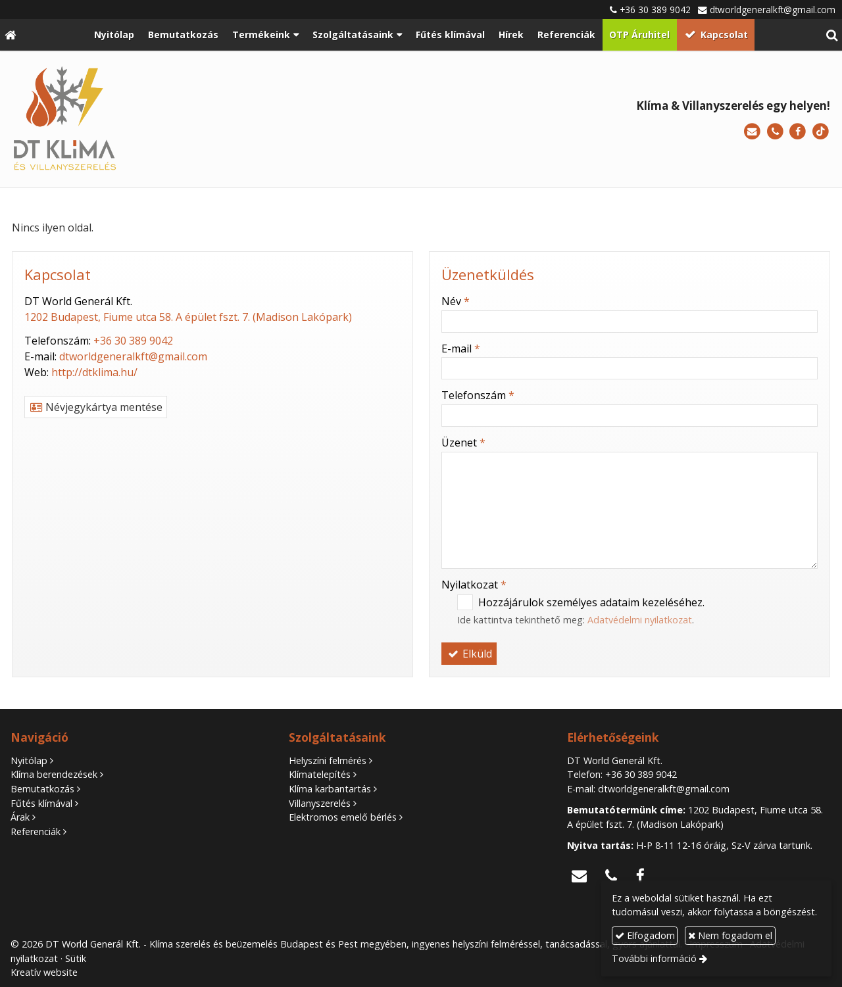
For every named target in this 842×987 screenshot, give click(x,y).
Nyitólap (29, 760)
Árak (20, 817)
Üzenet (463, 442)
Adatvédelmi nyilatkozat (639, 620)
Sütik (75, 958)
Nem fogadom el (730, 935)
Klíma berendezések (54, 774)
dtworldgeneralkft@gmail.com (772, 9)
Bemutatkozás (42, 788)
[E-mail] (752, 131)
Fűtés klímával (41, 803)
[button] (832, 35)
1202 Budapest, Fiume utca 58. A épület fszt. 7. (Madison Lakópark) (188, 317)
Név (455, 301)
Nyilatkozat (474, 584)
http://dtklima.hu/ (94, 372)
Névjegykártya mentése (95, 407)
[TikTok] (820, 131)
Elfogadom (645, 935)
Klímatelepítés (320, 774)
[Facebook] (797, 131)
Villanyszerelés (320, 803)
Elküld (469, 653)
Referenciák (36, 831)
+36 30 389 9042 (655, 9)
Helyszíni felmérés (327, 760)
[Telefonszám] (775, 131)
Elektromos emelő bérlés (343, 817)
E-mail (460, 348)
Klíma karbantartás (330, 788)
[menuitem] (114, 35)
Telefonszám (477, 395)
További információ (654, 958)
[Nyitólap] (10, 35)
